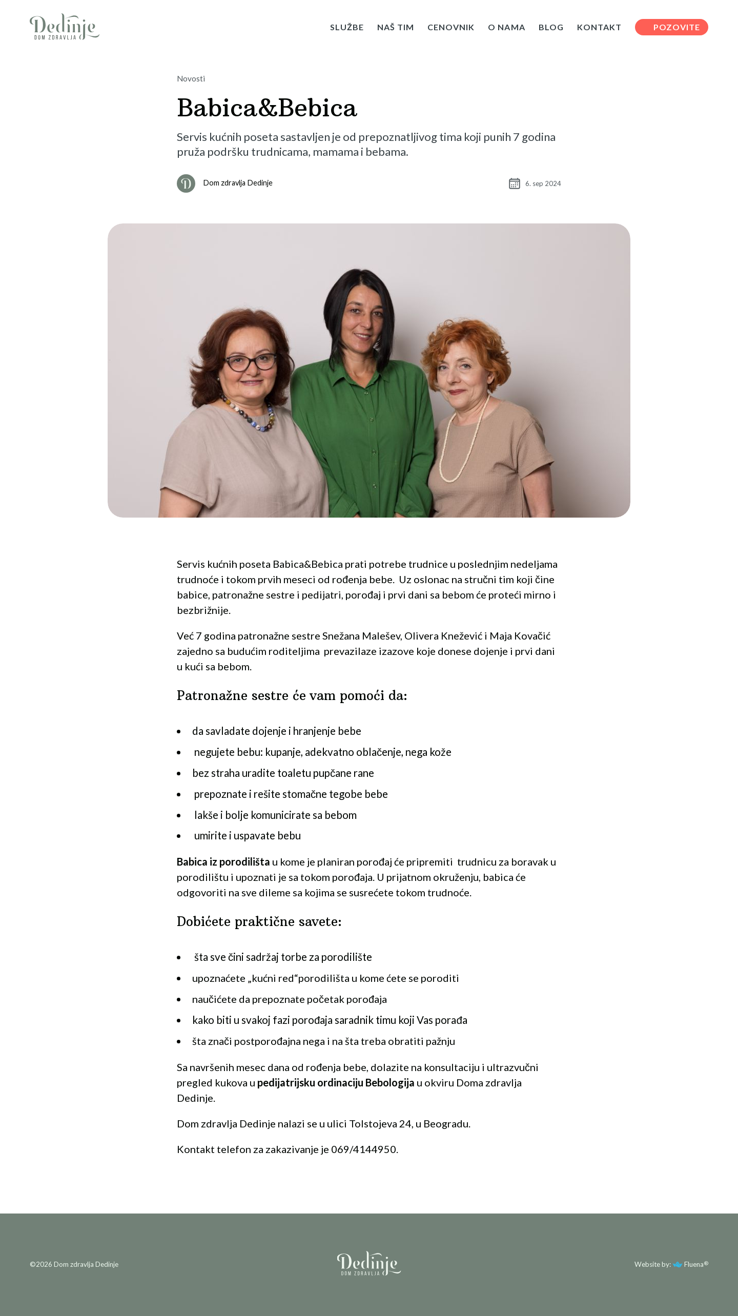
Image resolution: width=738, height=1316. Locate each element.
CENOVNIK (451, 27)
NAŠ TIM (395, 27)
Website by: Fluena (669, 1264)
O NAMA (506, 27)
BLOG (551, 27)
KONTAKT (599, 27)
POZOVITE (676, 27)
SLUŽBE (347, 27)
